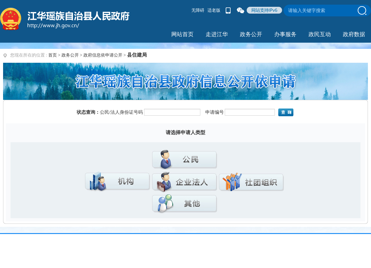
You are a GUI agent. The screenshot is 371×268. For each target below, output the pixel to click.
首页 (52, 55)
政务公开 (70, 55)
